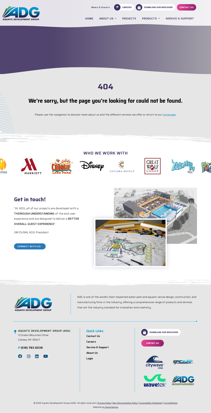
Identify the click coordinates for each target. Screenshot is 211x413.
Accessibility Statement (151, 403)
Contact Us (186, 7)
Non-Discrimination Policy (125, 403)
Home (89, 18)
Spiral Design (111, 407)
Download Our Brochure (154, 7)
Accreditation (171, 403)
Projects (129, 18)
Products (150, 18)
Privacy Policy (104, 403)
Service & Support (180, 18)
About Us (106, 18)
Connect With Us (29, 246)
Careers (123, 7)
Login (89, 358)
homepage (169, 115)
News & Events (100, 7)
